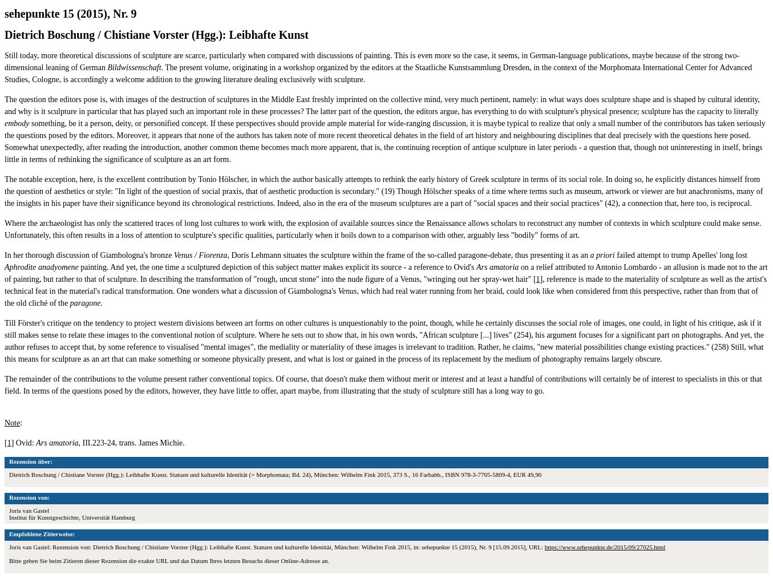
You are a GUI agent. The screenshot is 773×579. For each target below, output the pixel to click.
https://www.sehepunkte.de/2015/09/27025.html (605, 547)
